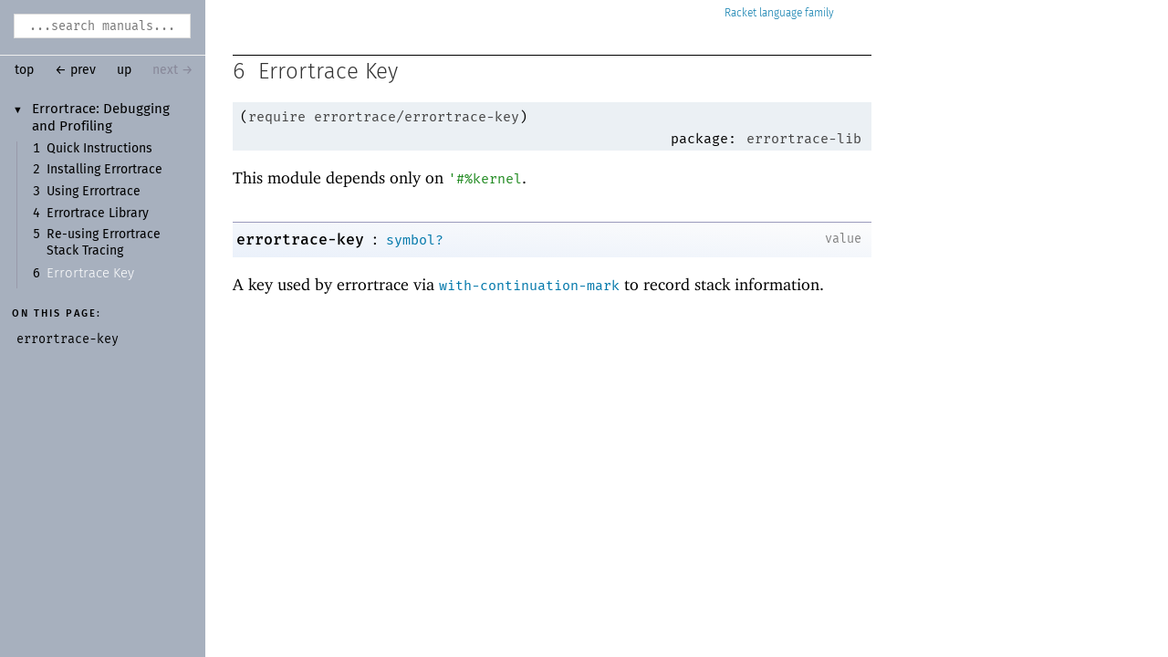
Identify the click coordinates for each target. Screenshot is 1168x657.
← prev (75, 70)
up (124, 70)
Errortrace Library (98, 213)
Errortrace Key (90, 273)
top (24, 70)
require (277, 117)
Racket (779, 13)
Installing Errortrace (104, 169)
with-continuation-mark (529, 285)
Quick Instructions (99, 148)
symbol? (414, 240)
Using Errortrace (94, 191)
